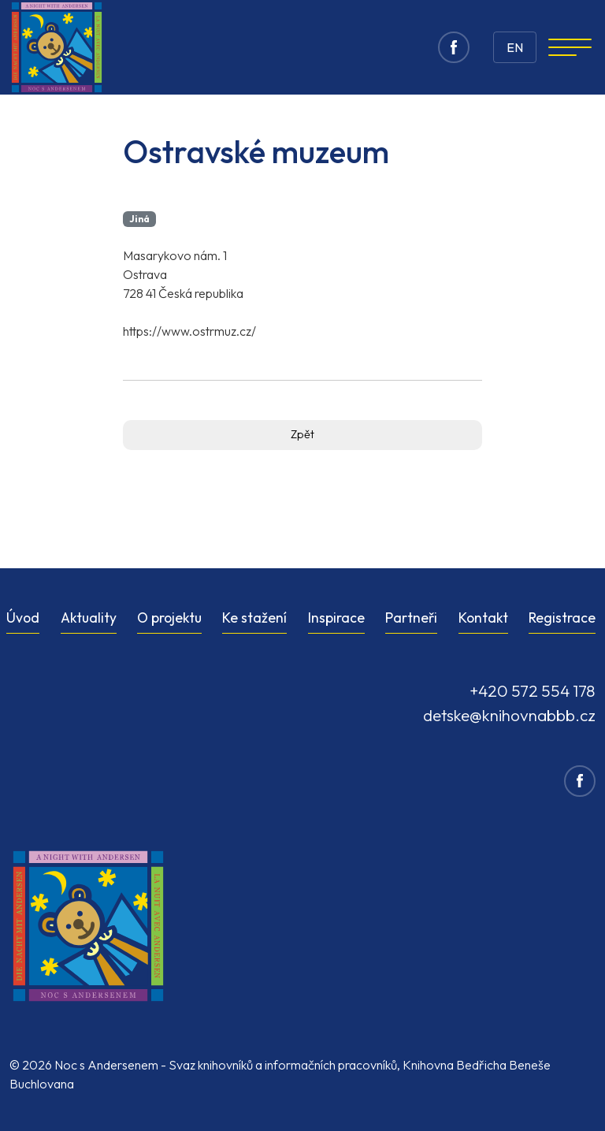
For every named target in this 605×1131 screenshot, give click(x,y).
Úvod (22, 617)
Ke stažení (254, 617)
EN (515, 47)
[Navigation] (570, 47)
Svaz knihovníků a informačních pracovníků (283, 1065)
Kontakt (483, 617)
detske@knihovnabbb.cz (509, 715)
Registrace (562, 617)
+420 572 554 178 (533, 690)
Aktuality (89, 617)
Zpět (302, 434)
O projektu (169, 617)
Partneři (411, 617)
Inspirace (336, 617)
